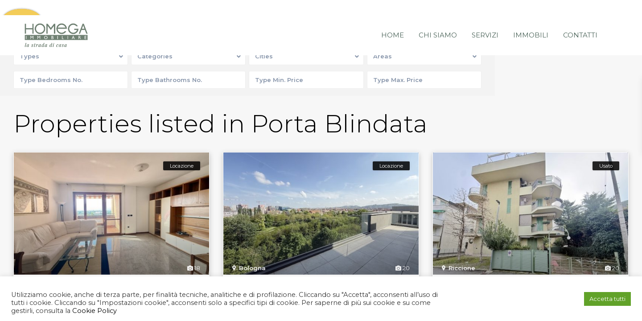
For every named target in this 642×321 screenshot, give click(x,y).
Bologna (252, 268)
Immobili (530, 20)
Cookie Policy (93, 311)
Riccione (462, 268)
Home (392, 20)
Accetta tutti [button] (607, 298)
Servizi (485, 20)
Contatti (580, 20)
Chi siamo (438, 20)
